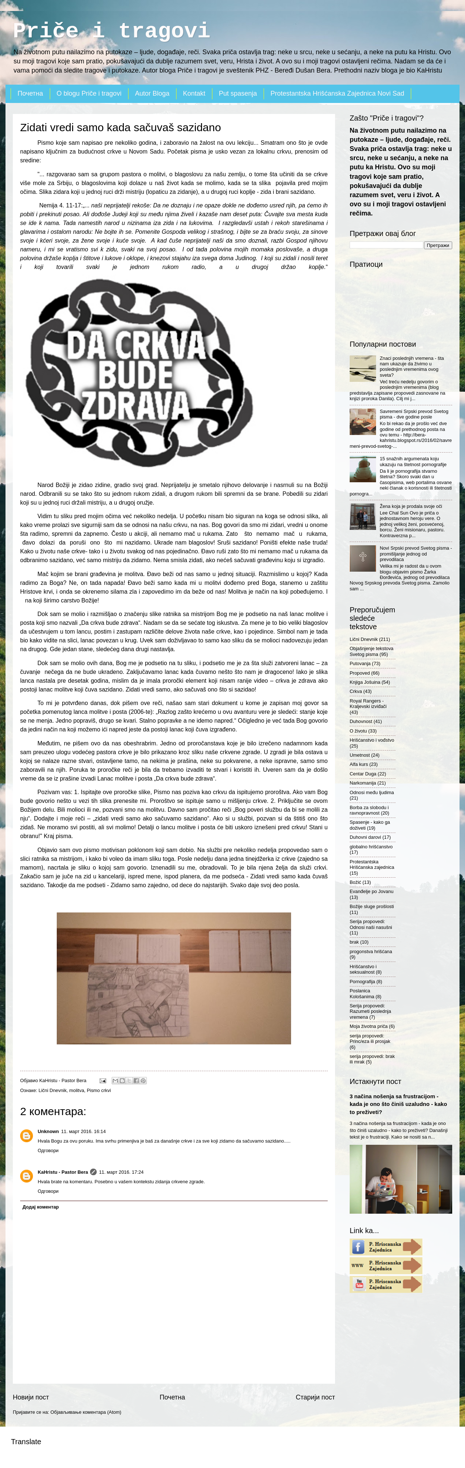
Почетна (30, 93)
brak (354, 942)
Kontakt (194, 93)
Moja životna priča (369, 1026)
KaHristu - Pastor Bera (63, 1172)
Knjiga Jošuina (365, 682)
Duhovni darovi (365, 837)
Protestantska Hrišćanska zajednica (372, 864)
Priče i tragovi (112, 31)
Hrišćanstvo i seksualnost (363, 969)
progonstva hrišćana (371, 951)
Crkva (356, 691)
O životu (358, 731)
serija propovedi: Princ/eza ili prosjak (370, 1038)
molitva (76, 1090)
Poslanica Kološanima (362, 993)
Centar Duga (363, 774)
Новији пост (31, 1397)
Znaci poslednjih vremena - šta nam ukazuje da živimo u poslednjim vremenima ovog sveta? (412, 366)
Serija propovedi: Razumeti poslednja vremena (370, 1011)
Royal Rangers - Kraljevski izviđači (368, 703)
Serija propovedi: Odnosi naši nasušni (371, 924)
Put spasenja (238, 93)
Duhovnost (361, 721)
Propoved (360, 673)
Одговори (48, 1150)
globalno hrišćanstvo (371, 846)
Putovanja (360, 663)
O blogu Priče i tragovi (89, 93)
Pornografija (362, 981)
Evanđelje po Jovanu (372, 891)
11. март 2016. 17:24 (121, 1172)
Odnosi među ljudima (372, 792)
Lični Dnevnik (52, 1090)
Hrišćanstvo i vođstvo (372, 740)
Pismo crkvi (99, 1090)
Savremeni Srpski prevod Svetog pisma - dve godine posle (414, 414)
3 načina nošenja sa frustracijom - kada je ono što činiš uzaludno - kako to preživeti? (398, 1104)
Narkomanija (363, 783)
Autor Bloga (152, 93)
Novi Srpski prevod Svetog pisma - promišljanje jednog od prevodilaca (416, 553)
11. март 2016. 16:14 (83, 1131)
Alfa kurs (359, 764)
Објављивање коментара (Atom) (86, 1412)
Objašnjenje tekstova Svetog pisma (372, 651)
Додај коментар (40, 1207)
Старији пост (315, 1397)
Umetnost (360, 755)
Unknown (48, 1131)
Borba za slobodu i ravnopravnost (369, 810)
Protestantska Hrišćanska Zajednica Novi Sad (337, 93)
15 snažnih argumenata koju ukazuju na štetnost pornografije (413, 461)
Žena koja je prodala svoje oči (411, 506)
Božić (355, 882)
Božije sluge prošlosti (372, 906)
